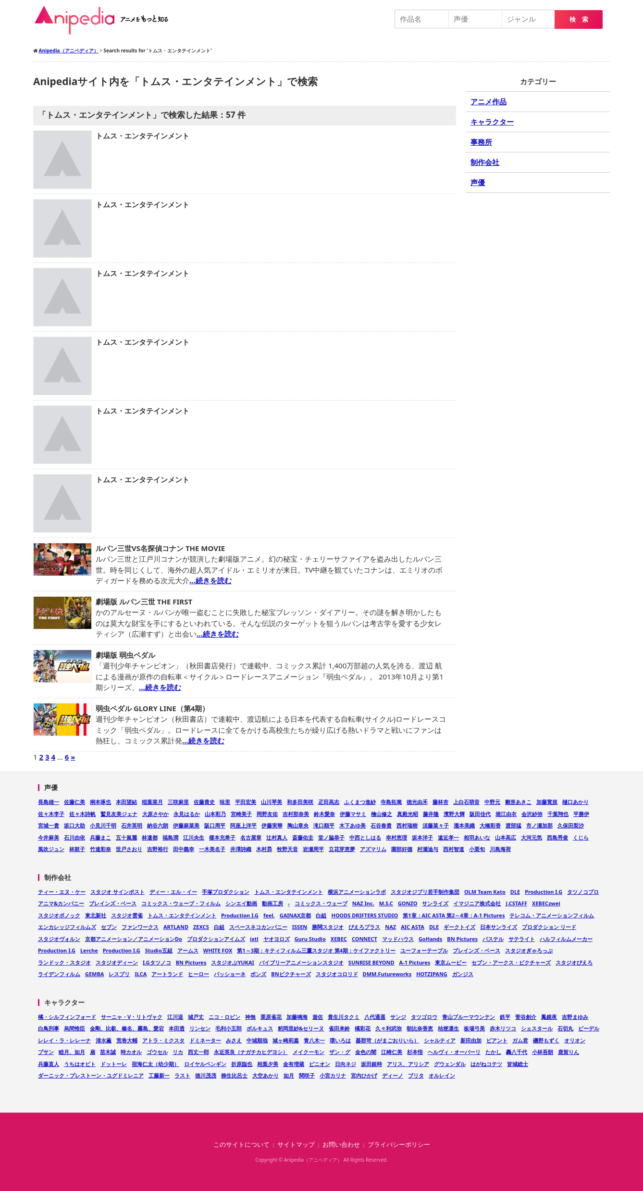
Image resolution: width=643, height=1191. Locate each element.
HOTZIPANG (431, 974)
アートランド (167, 974)
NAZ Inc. (363, 903)
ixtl (254, 938)
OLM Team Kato (485, 891)
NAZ (390, 926)
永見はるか (186, 813)
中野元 (492, 801)
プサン (46, 1051)
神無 (250, 1016)
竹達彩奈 (100, 849)
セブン (109, 926)
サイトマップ (296, 1144)
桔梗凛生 (448, 1028)
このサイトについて (241, 1144)
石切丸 (565, 1028)
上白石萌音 (466, 801)
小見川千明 (103, 825)
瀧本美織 (464, 825)
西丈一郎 (198, 1051)
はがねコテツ (486, 1063)
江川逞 (175, 1016)
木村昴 (264, 849)
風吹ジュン (51, 849)
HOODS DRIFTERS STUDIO (364, 915)
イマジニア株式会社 (477, 903)
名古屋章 (250, 837)
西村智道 (453, 849)
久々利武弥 (388, 1028)
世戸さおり (129, 849)
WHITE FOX (218, 950)
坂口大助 (74, 825)
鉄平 (505, 1016)
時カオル (131, 1051)
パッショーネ (230, 974)
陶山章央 (298, 825)
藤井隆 (431, 813)
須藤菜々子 (435, 825)
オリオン (574, 1040)
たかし (493, 1051)
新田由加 (471, 1040)
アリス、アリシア (408, 1063)
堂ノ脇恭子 (331, 837)
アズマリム (373, 849)
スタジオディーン (117, 962)
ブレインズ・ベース (112, 903)
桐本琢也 (100, 801)
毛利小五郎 (228, 1028)
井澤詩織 (240, 849)
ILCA (141, 974)
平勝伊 (581, 813)
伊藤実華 (272, 825)
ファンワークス (140, 926)
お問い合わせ (341, 1144)
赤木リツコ (503, 1028)
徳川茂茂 (205, 1075)
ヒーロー (198, 974)
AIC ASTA (412, 926)
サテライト (521, 938)
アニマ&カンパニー (61, 903)
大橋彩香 (490, 825)
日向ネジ (345, 1063)
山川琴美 (271, 801)
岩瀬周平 (313, 849)
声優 (477, 182)
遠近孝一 (448, 837)
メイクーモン (308, 1051)
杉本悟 (415, 1051)
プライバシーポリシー (399, 1144)
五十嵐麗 (126, 837)
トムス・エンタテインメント (142, 135)
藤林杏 (440, 801)
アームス (187, 950)
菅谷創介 (525, 1016)
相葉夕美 (267, 1063)
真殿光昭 (407, 813)
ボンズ (258, 974)
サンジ (398, 1016)
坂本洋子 (422, 837)
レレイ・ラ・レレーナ (64, 1040)
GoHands (430, 938)
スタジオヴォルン (59, 938)
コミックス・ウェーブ (321, 903)
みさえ (234, 1040)
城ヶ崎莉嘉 (285, 1040)
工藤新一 (159, 1075)
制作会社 (484, 162)
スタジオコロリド (337, 974)
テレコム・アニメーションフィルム (551, 915)
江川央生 (193, 837)
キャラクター (492, 121)
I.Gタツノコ (157, 962)
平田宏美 (245, 801)
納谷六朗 (157, 825)
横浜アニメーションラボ (357, 891)
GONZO (408, 903)
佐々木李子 (51, 813)
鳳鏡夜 (549, 1016)
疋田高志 (328, 801)
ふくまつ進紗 (360, 801)
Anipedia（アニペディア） (105, 20)
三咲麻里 (178, 801)
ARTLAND (175, 926)
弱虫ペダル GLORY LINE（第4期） (152, 708)
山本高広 (505, 837)
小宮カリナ (333, 1075)
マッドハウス (398, 938)
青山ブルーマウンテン (468, 1016)
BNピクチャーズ (290, 974)
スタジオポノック (59, 915)
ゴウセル (157, 1051)
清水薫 (103, 1040)
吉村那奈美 (296, 813)
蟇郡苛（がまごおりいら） (387, 1040)
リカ (178, 1051)
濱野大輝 (454, 813)
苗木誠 (108, 1051)
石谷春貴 (381, 825)
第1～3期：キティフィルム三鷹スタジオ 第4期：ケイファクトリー (316, 950)
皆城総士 (517, 1063)
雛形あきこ (518, 801)
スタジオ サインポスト (117, 891)
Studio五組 (159, 950)
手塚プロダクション (225, 891)
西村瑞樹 (407, 825)
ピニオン (319, 1063)
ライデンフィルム (59, 974)
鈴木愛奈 (324, 813)
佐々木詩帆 (82, 813)
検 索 (578, 19)
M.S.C (386, 903)
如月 (289, 1075)
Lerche (89, 950)
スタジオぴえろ (574, 962)
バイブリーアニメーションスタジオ (301, 962)
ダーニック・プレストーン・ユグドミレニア (91, 1075)
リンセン (199, 1028)
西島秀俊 (557, 837)
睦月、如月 (72, 1051)
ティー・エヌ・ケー (62, 891)
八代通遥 (374, 1016)
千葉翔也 (558, 813)
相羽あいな (477, 837)
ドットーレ (113, 1063)
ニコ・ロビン (224, 1016)
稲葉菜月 (152, 801)
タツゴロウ (424, 1016)
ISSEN (300, 926)
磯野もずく (546, 1040)
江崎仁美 (391, 1051)
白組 (321, 915)
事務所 (481, 142)
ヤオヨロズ (276, 938)
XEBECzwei (546, 903)
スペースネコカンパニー (258, 926)
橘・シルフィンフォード (67, 1016)
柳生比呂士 (234, 1075)
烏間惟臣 (74, 1028)
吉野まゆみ (575, 1016)
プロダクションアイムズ (216, 938)
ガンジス (462, 974)
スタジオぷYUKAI (232, 962)
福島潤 (170, 837)
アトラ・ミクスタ (163, 1040)
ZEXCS (201, 926)
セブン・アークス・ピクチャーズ (511, 962)
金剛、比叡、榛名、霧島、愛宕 (127, 1028)
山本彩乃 (215, 813)
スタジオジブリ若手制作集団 (425, 891)
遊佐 (317, 1016)
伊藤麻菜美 (186, 825)
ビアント (496, 1040)
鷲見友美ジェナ (118, 813)
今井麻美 (48, 837)
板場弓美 (474, 1028)
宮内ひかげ (364, 1075)
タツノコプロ (583, 891)
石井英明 (131, 825)
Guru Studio (310, 938)
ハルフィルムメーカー (566, 938)
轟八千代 (516, 1051)
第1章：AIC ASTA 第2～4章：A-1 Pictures (454, 915)
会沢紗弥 (532, 813)
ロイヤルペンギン (205, 1063)
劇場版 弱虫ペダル (125, 655)
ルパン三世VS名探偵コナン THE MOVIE (160, 548)
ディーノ (392, 1075)
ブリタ (416, 1075)
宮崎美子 (241, 813)
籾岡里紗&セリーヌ (301, 1028)
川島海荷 (500, 849)
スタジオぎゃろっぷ (529, 950)
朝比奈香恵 (420, 1028)
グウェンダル (450, 1063)
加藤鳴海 (297, 1016)
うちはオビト (80, 1063)
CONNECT (364, 938)
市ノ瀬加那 (539, 825)
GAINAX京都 (295, 915)
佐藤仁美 (74, 801)
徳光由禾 (417, 801)
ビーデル (588, 1028)
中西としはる (365, 837)
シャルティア (440, 1040)
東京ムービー (451, 962)
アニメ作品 (488, 101)
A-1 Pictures (415, 962)
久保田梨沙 (570, 825)
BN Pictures (462, 938)
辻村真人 (276, 837)
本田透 (177, 1028)
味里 (225, 801)
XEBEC (339, 938)
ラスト (182, 1075)
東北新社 (95, 915)
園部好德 (401, 849)
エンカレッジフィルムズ (67, 926)
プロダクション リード (549, 926)
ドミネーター (205, 1040)
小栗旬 (477, 849)
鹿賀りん (568, 1051)
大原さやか (155, 813)
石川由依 (74, 837)
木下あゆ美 (352, 825)
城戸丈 (196, 1016)
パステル (493, 938)
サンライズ (435, 903)
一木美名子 (212, 849)
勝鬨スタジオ (328, 926)
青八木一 (314, 1040)
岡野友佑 (267, 813)
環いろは (340, 1040)
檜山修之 (381, 813)
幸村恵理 (396, 837)
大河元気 (531, 837)
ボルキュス (260, 1028)
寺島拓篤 (391, 801)
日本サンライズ (498, 926)
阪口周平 (214, 825)
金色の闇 (365, 1051)
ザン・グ (339, 1051)
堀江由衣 (506, 813)
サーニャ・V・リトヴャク (131, 1016)
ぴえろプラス (364, 926)
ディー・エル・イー (173, 891)
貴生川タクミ (343, 1016)
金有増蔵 (293, 1063)
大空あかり (265, 1075)
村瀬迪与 (427, 849)
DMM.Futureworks (387, 974)
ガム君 (520, 1040)
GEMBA (94, 974)
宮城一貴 (48, 825)
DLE (515, 891)
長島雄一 (48, 801)
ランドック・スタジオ (64, 962)
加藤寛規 (546, 801)
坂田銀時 (371, 1063)
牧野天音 (287, 849)
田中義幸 (183, 849)
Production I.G (543, 891)
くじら (581, 837)
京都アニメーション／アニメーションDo (133, 938)
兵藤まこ (100, 837)
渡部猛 (513, 825)
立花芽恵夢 (342, 849)
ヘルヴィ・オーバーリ (454, 1051)
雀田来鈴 (339, 1028)
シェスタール (537, 1028)
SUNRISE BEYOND (371, 962)
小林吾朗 (542, 1051)
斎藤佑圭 (302, 837)
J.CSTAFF (516, 903)
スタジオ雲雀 (127, 915)
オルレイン (442, 1075)
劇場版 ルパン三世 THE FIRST (144, 601)
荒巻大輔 (126, 1040)
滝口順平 (323, 825)
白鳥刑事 (48, 1028)
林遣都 (150, 837)
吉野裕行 (157, 849)
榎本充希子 (222, 837)
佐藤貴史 (204, 801)
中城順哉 (257, 1040)
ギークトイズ (459, 926)
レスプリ (119, 974)
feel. (269, 915)
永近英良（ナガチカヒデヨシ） (251, 1051)
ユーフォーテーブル (424, 950)
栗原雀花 (271, 1016)
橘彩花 (363, 1028)
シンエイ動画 (241, 903)
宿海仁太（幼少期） (155, 1063)
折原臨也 (241, 1063)
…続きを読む (210, 580)
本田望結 (126, 801)
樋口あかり (575, 801)
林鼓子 (77, 849)
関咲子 (307, 1075)
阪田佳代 (480, 813)
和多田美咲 (300, 801)
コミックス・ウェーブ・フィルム (181, 903)
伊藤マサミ (353, 813)
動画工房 (272, 903)
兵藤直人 (48, 1063)
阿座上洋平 (243, 825)
